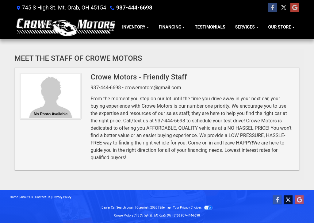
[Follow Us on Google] (294, 7)
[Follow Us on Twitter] (283, 7)
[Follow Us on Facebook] (272, 7)
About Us (26, 197)
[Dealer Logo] (65, 27)
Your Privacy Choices (193, 207)
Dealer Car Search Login (117, 207)
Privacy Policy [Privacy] (61, 197)
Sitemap (165, 207)
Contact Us (42, 197)
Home (14, 197)
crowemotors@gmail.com (153, 87)
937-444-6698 (134, 7)
